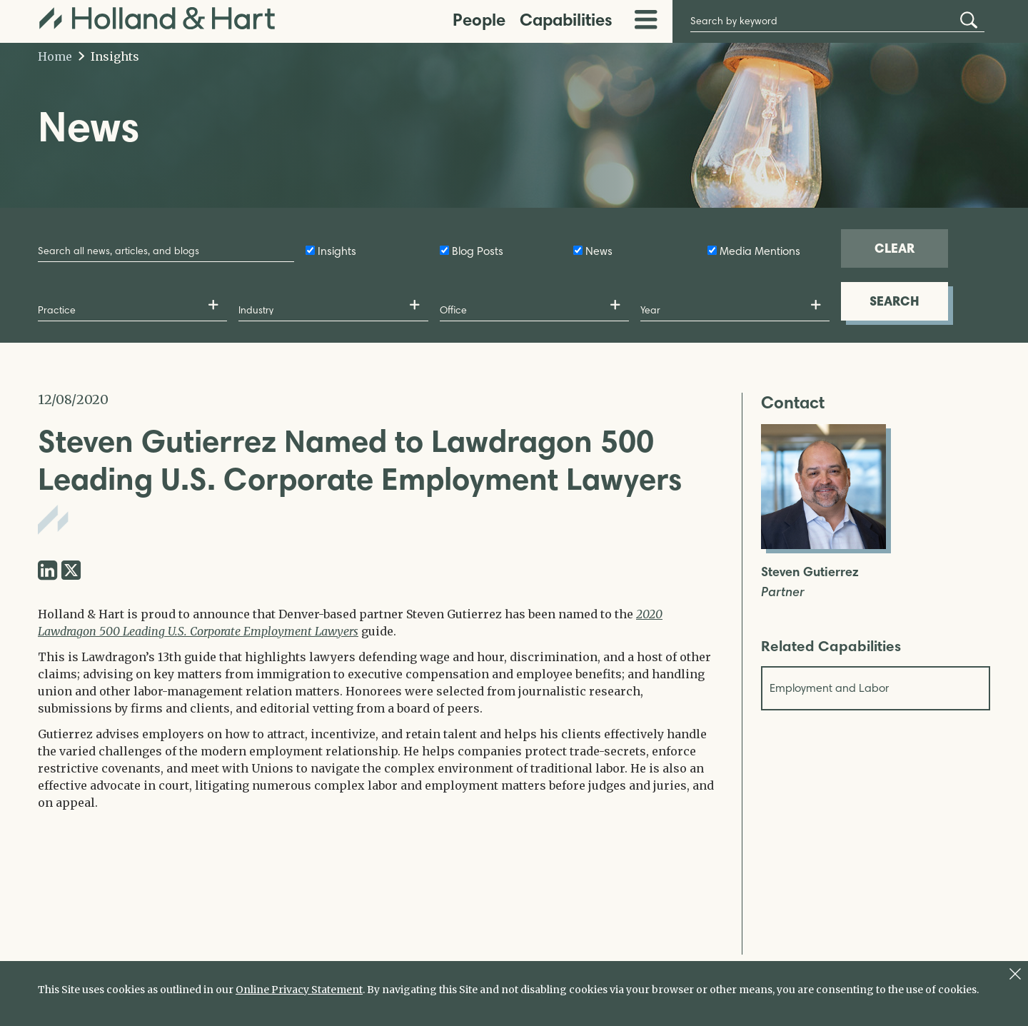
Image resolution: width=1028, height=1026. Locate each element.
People (479, 19)
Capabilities (566, 19)
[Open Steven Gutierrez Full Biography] (823, 545)
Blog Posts (477, 251)
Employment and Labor (829, 688)
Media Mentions (760, 251)
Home (55, 56)
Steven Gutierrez (810, 572)
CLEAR (894, 248)
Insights (109, 56)
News (599, 251)
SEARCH (894, 301)
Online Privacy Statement (299, 989)
